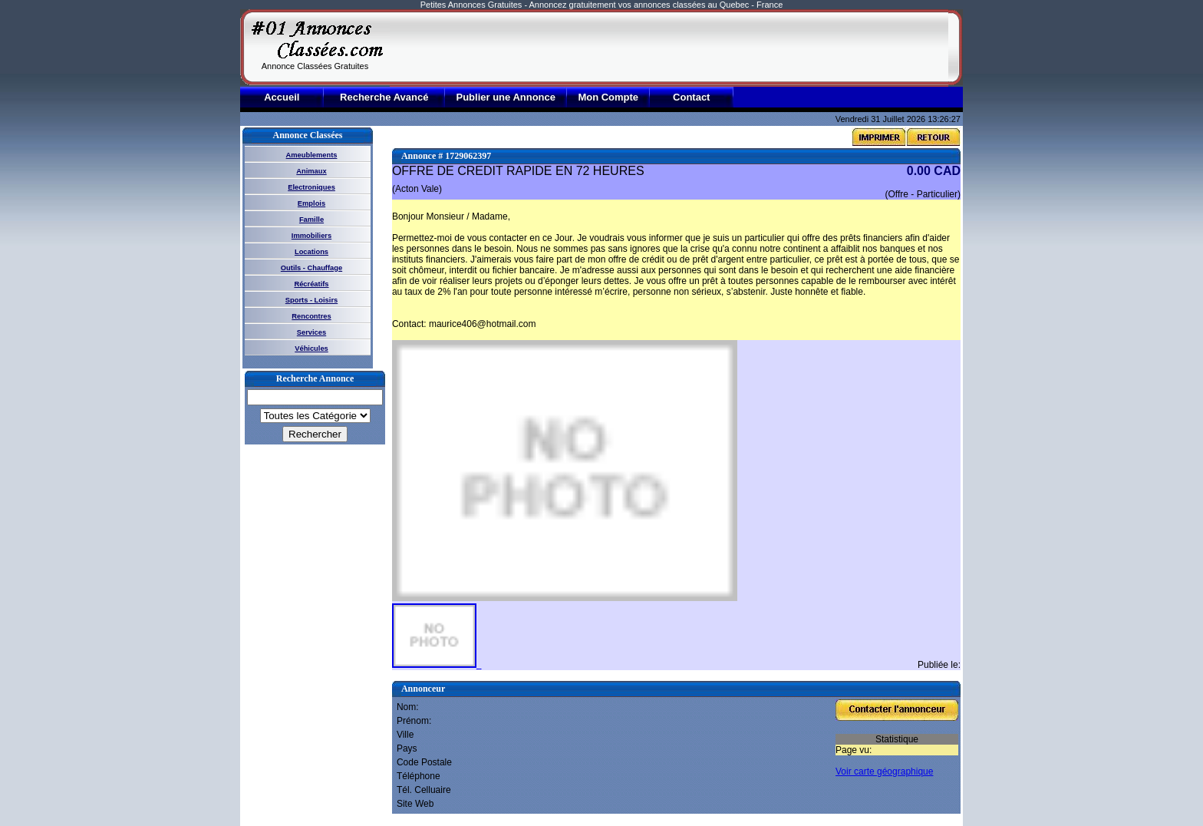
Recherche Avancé (384, 97)
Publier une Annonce (505, 97)
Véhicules (311, 348)
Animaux (311, 171)
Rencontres (311, 316)
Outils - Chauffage (311, 268)
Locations (311, 252)
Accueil (281, 97)
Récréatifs (311, 284)
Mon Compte (608, 97)
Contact (691, 97)
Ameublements (312, 155)
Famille (311, 219)
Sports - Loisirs (311, 300)
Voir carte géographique (884, 771)
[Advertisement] (669, 47)
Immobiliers (311, 236)
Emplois (311, 203)
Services (311, 332)
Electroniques (311, 187)
